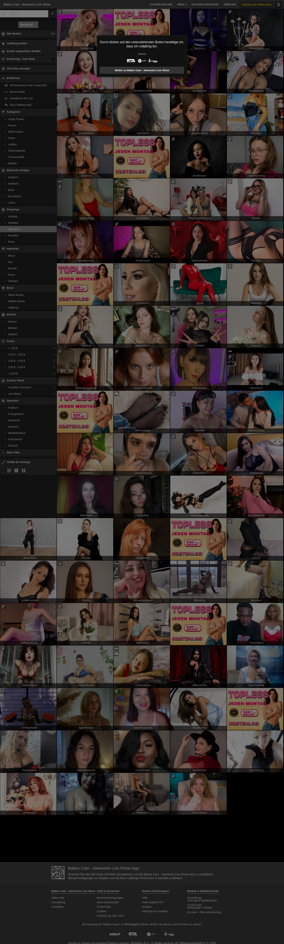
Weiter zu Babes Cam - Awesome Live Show (142, 70)
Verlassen (142, 54)
